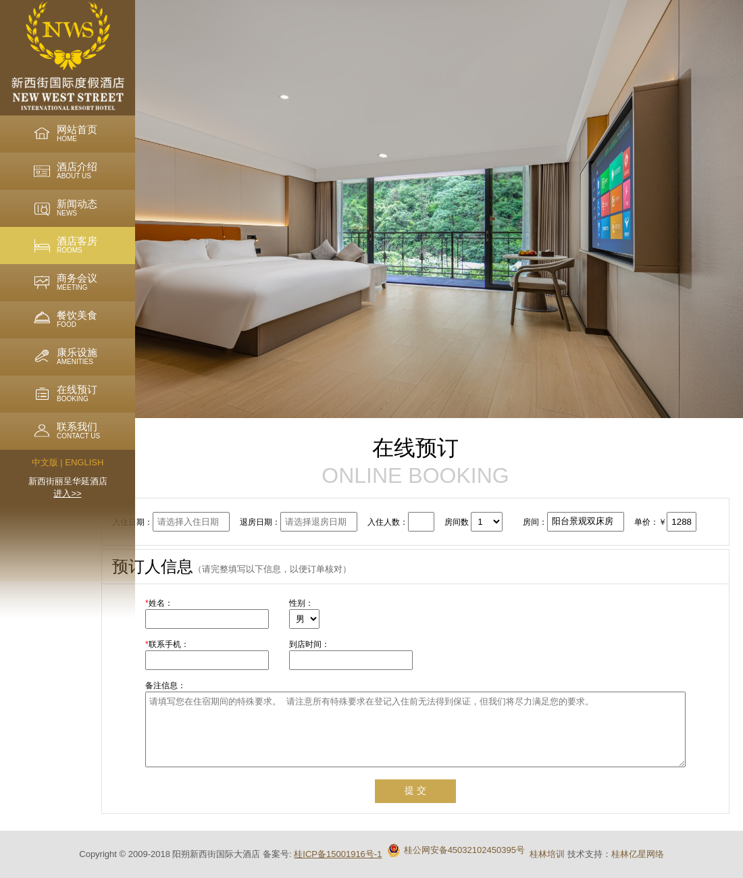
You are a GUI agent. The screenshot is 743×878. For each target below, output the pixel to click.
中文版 (45, 462)
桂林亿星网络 (637, 854)
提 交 (415, 790)
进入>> (67, 493)
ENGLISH (84, 462)
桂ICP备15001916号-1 (338, 854)
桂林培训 (547, 854)
